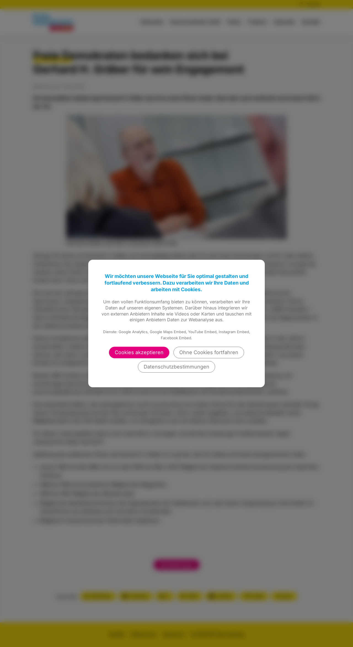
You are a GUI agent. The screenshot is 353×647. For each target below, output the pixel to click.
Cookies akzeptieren (139, 352)
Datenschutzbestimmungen (176, 367)
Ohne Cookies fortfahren (208, 352)
